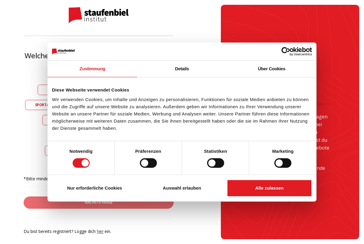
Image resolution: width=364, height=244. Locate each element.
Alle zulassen (269, 187)
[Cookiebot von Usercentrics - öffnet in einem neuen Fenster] (286, 51)
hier (100, 231)
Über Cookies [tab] (271, 68)
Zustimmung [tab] (92, 68)
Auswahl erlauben (182, 187)
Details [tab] (182, 68)
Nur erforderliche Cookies (94, 187)
